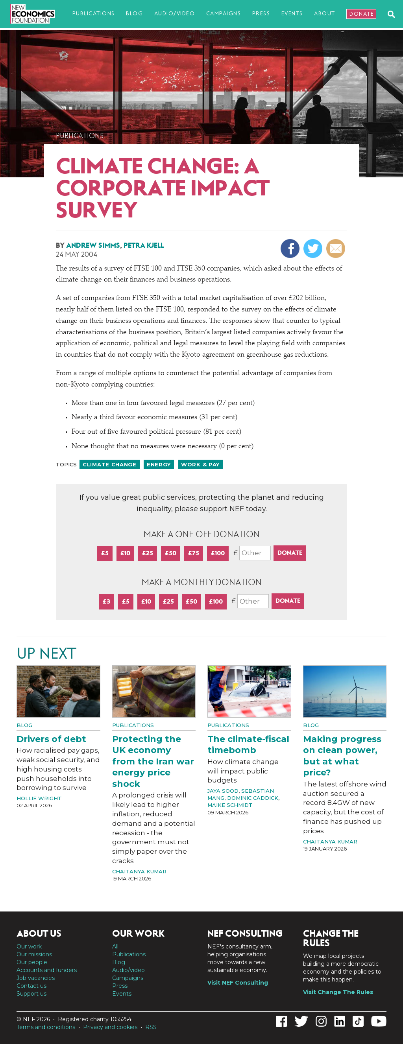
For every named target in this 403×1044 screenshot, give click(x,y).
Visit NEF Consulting (237, 982)
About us (39, 933)
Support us (31, 993)
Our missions (34, 954)
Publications (93, 14)
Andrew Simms (93, 245)
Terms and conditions (46, 1027)
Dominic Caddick (252, 798)
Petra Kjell (144, 245)
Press (261, 14)
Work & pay (200, 464)
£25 (147, 553)
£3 (106, 601)
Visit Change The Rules (338, 992)
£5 (105, 553)
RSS (151, 1027)
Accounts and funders (47, 970)
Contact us (31, 985)
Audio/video (174, 14)
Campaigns (223, 14)
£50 (170, 553)
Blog (134, 14)
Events (292, 14)
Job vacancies (36, 977)
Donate (361, 14)
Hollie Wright (39, 798)
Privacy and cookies (110, 1027)
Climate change (110, 464)
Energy (159, 464)
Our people (32, 962)
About (324, 14)
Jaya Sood (222, 791)
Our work (29, 946)
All (115, 946)
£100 (218, 553)
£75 (193, 553)
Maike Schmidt (230, 805)
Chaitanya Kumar (139, 871)
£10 (125, 553)
